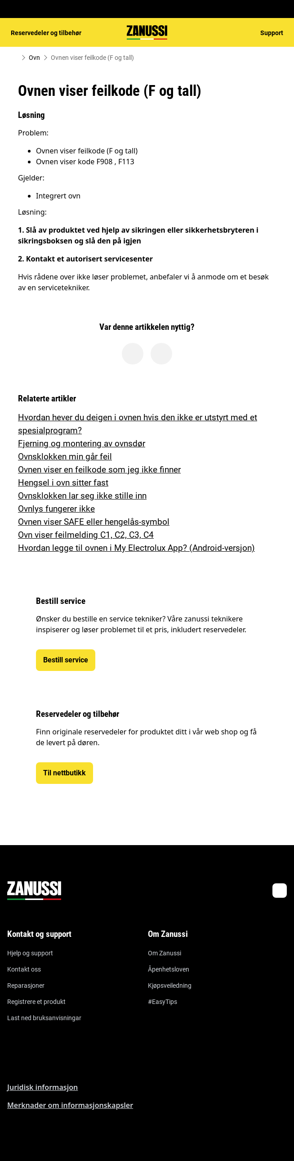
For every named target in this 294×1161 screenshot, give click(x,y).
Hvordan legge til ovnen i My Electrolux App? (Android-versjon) (136, 548)
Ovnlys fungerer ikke (56, 509)
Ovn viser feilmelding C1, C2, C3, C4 (86, 535)
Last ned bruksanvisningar (44, 1018)
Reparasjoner (26, 985)
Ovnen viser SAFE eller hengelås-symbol (93, 522)
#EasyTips (162, 1001)
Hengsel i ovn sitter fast (63, 482)
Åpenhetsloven (168, 969)
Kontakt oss (24, 969)
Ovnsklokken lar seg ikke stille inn (82, 495)
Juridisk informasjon (42, 1087)
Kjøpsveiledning (170, 985)
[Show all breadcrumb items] (14, 57)
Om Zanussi (164, 953)
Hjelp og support (30, 953)
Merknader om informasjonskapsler (70, 1105)
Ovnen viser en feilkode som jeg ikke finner (99, 469)
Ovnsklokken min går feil (65, 456)
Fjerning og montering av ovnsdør (81, 443)
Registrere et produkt (36, 1001)
